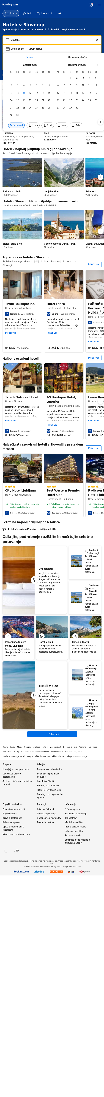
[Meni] (99, 5)
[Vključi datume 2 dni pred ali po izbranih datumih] (47, 125)
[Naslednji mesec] (97, 65)
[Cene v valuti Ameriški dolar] (16, 794)
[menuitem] (11, 13)
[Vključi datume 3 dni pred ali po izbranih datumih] (62, 125)
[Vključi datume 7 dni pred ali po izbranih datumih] (76, 125)
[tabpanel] (53, 96)
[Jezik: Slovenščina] (6, 794)
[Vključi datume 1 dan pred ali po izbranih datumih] (33, 125)
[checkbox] (49, 77)
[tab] (30, 57)
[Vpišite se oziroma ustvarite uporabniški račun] (91, 5)
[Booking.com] (10, 4)
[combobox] (52, 40)
